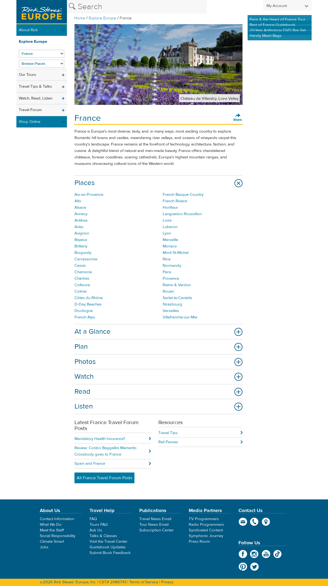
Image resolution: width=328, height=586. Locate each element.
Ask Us (96, 530)
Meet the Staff (52, 530)
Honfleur (170, 207)
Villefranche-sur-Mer (180, 317)
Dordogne (83, 310)
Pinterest (242, 566)
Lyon (167, 233)
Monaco (170, 246)
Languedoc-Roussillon (182, 213)
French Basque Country (183, 194)
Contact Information (57, 518)
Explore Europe (102, 18)
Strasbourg (172, 304)
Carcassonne (85, 259)
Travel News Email (155, 518)
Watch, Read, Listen (35, 98)
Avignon (81, 233)
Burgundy (82, 252)
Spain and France (89, 463)
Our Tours (27, 74)
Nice (166, 259)
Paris (167, 272)
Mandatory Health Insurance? (99, 438)
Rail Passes (168, 442)
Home (79, 18)
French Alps (84, 317)
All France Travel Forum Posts (104, 478)
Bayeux (80, 239)
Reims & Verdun (177, 284)
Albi (77, 201)
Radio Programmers (206, 524)
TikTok (277, 554)
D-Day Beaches (88, 304)
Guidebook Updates (108, 547)
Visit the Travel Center (108, 541)
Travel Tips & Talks (35, 86)
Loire (167, 220)
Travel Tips (167, 432)
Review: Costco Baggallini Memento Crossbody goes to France (105, 451)
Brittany (80, 246)
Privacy (167, 582)
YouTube (266, 554)
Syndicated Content (206, 530)
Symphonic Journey (206, 535)
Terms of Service (143, 582)
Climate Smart (52, 541)
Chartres (81, 278)
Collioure (82, 284)
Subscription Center (156, 530)
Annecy (80, 213)
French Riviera (175, 201)
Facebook (242, 554)
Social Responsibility (57, 535)
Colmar (80, 291)
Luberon (170, 226)
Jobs (44, 547)
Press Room (199, 541)
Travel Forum (30, 109)
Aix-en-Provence (88, 194)
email (242, 521)
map (266, 521)
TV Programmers (204, 518)
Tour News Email (154, 524)
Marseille (170, 239)
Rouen (168, 291)
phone (254, 521)
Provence (171, 278)
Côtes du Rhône (88, 297)
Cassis (80, 265)
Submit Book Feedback (110, 552)
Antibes (81, 220)
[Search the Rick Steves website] (137, 6)
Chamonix (83, 272)
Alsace (80, 207)
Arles (78, 226)
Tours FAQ (99, 524)
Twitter (254, 566)
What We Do (51, 524)
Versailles (171, 310)
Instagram (254, 554)
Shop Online (29, 121)
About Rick (28, 30)
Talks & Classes (103, 535)
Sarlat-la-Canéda (177, 297)
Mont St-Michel (175, 252)
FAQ (93, 518)
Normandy (172, 265)
